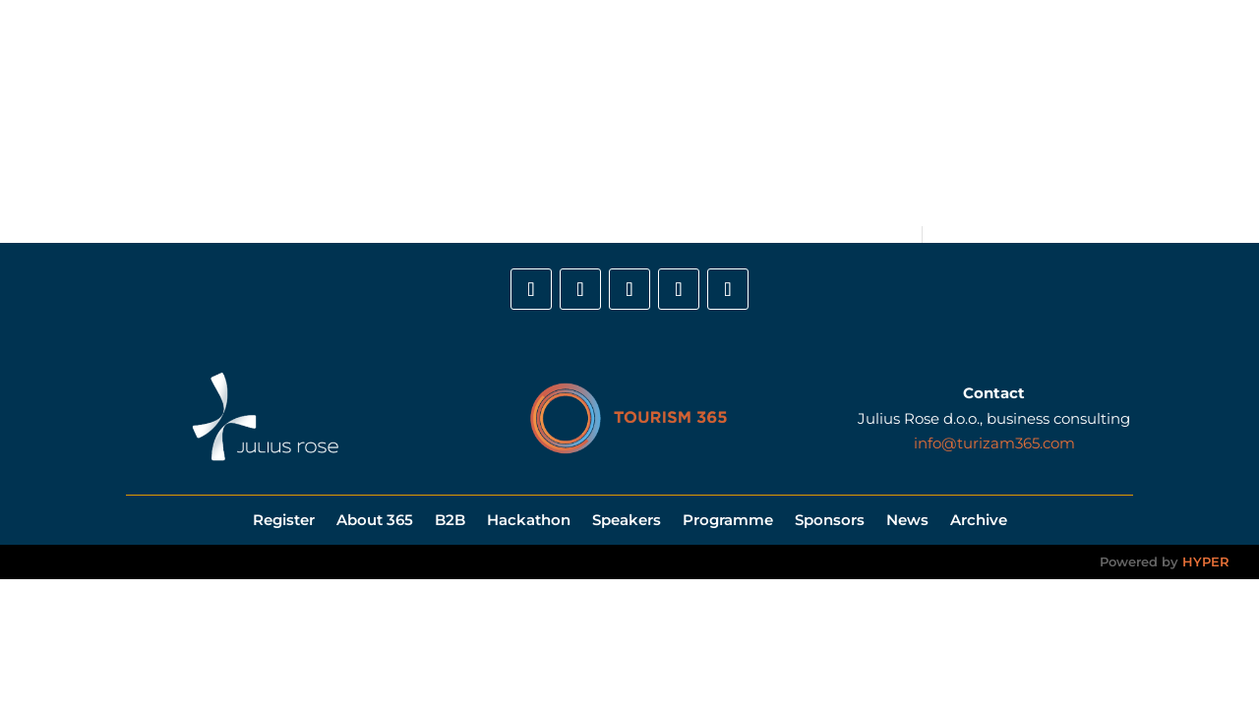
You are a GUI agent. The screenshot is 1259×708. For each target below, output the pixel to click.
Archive (978, 518)
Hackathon (539, 113)
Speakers (629, 113)
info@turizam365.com (994, 443)
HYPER (1205, 561)
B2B (465, 113)
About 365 (393, 113)
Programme (724, 113)
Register (307, 113)
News (892, 113)
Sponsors (820, 113)
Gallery (956, 113)
